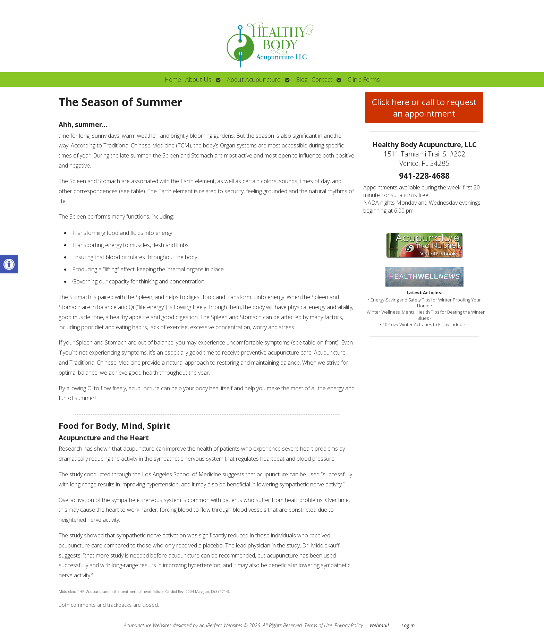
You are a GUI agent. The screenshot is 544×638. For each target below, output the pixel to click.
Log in (408, 625)
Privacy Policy (348, 625)
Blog (301, 79)
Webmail (379, 625)
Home (172, 79)
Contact (322, 79)
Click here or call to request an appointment (424, 107)
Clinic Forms (364, 79)
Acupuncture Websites (147, 625)
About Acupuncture (254, 79)
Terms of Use (318, 625)
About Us (198, 79)
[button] (9, 264)
